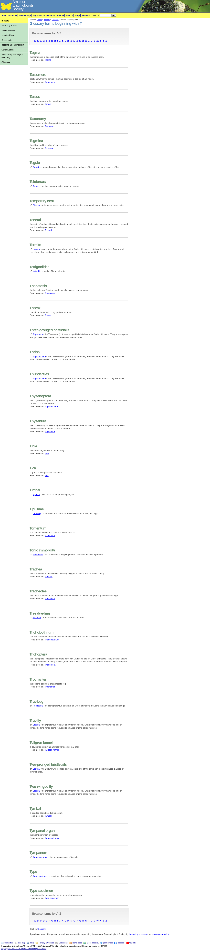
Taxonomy (49, 126)
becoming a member (139, 934)
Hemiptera (38, 706)
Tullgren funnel (52, 750)
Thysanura (38, 334)
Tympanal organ (52, 838)
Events (60, 15)
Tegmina (49, 148)
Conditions (63, 943)
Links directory (93, 943)
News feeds (77, 943)
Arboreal (37, 617)
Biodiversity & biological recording (12, 56)
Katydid (36, 271)
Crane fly (37, 513)
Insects (69, 15)
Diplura (36, 769)
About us (12, 15)
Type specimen (40, 876)
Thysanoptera (39, 356)
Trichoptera (50, 665)
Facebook (121, 943)
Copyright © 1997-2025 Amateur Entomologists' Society (23, 949)
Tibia (47, 453)
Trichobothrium (52, 639)
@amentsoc (108, 943)
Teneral (48, 230)
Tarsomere (50, 82)
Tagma (48, 60)
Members (86, 15)
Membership (25, 15)
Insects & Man (7, 35)
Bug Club (37, 15)
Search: (95, 15)
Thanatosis (50, 293)
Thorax (48, 315)
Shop (77, 15)
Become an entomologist (12, 45)
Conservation (7, 50)
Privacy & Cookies (46, 943)
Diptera (36, 725)
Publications (49, 15)
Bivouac (37, 205)
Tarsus (48, 104)
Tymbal (36, 494)
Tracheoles (50, 598)
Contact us (8, 943)
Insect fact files (8, 30)
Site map (21, 943)
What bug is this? (9, 25)
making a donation (160, 934)
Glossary (5, 62)
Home (3, 15)
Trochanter (50, 687)
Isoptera (37, 249)
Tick (47, 475)
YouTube (132, 943)
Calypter (37, 167)
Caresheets (6, 40)
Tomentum (50, 535)
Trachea (48, 576)
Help (32, 943)
